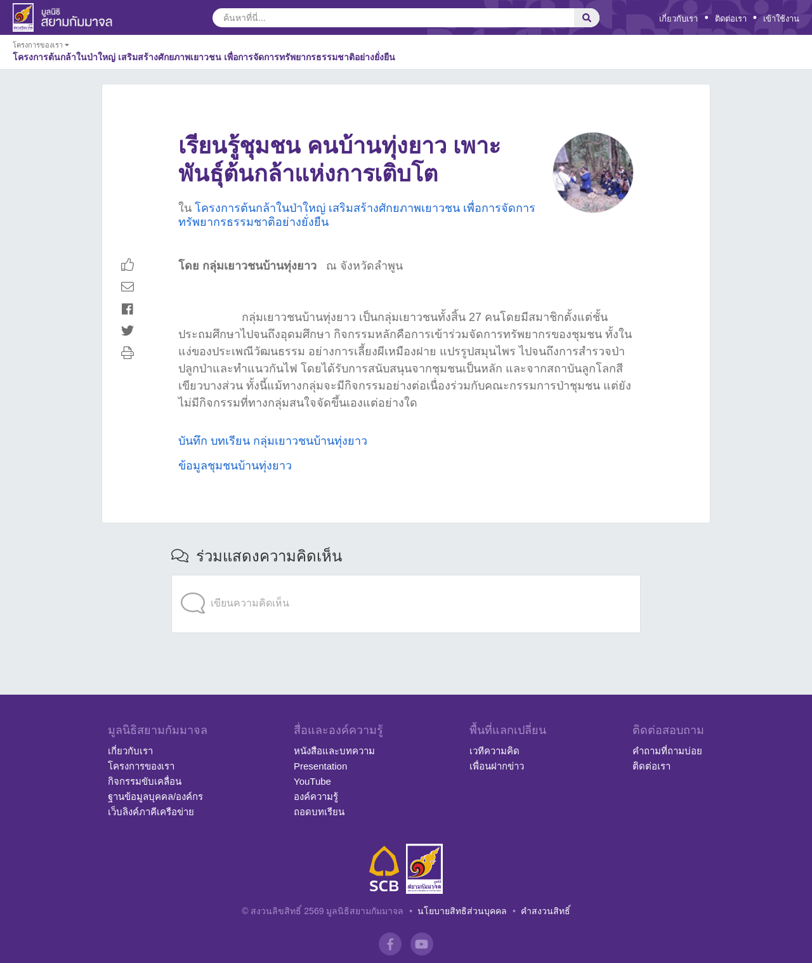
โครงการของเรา (141, 766)
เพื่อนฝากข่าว (496, 766)
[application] (406, 577)
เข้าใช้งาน (781, 18)
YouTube (312, 781)
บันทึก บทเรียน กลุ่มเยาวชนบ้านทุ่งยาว (272, 441)
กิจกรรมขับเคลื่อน (144, 781)
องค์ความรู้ (316, 796)
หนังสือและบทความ (334, 750)
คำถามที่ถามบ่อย (667, 750)
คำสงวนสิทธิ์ (545, 911)
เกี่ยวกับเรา (678, 18)
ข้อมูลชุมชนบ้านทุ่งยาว (235, 465)
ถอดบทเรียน (319, 811)
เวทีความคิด (494, 750)
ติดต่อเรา (731, 18)
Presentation (320, 766)
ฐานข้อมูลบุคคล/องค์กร (155, 796)
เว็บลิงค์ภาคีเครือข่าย (151, 811)
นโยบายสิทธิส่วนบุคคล (462, 911)
